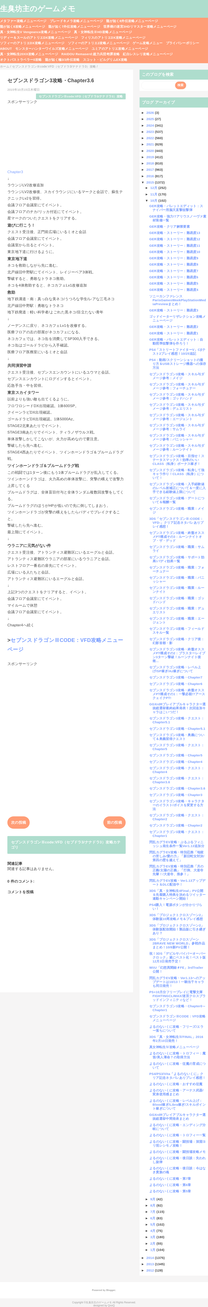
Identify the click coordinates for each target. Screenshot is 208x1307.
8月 (153, 1205)
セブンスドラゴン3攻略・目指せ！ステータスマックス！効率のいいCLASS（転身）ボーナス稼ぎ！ (176, 460)
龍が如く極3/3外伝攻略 (62, 59)
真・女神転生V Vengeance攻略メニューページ (35, 32)
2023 (150, 132)
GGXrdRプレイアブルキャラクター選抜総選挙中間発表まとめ (177, 1116)
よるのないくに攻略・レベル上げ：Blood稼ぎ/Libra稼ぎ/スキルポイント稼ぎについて (177, 1104)
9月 (153, 1199)
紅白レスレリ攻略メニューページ (148, 54)
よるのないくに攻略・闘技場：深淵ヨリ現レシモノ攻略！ (177, 1143)
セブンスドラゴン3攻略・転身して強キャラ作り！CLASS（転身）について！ (176, 474)
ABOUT (6, 48)
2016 (150, 176)
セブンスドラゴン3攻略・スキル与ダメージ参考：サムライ (176, 427)
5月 (153, 1224)
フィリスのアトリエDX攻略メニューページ (113, 37)
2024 (150, 125)
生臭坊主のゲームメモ (37, 9)
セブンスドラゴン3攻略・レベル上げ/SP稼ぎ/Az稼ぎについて (175, 669)
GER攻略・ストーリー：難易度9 (173, 258)
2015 (150, 182)
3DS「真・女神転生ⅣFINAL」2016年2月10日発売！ (176, 1039)
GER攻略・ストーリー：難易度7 (173, 271)
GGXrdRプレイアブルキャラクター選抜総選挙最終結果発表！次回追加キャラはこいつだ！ (177, 708)
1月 (153, 1250)
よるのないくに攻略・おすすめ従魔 (175, 1084)
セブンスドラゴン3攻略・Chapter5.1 (177, 728)
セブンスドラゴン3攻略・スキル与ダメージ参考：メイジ (176, 376)
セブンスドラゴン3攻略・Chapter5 (175, 755)
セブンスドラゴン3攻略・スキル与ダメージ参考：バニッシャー (176, 437)
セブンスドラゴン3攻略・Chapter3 (175, 795)
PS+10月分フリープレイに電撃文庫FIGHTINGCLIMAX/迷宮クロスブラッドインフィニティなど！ (177, 996)
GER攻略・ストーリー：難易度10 (174, 252)
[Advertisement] (66, 135)
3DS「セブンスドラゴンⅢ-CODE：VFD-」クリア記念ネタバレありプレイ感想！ (176, 522)
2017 (150, 169)
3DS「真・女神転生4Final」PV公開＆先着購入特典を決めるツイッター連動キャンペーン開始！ (177, 894)
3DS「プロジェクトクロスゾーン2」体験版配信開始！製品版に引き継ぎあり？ (177, 929)
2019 (150, 157)
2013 (150, 1264)
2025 (150, 119)
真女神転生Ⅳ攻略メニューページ (174, 1047)
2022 (150, 138)
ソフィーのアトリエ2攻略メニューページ (99, 43)
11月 (154, 194)
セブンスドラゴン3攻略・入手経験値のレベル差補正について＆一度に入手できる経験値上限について (177, 488)
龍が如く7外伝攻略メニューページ (74, 26)
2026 (150, 112)
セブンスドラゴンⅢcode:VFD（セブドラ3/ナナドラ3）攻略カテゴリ (66, 844)
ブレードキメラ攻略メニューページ (76, 21)
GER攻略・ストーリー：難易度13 (174, 233)
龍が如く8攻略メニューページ (22, 26)
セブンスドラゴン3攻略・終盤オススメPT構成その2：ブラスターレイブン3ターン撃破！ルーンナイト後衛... (177, 655)
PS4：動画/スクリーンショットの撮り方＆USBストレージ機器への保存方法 (177, 363)
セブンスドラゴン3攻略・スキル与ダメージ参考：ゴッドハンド (176, 396)
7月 (153, 1212)
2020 (150, 151)
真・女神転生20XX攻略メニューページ (29, 54)
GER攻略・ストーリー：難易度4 (173, 290)
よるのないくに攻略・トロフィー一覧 (177, 1135)
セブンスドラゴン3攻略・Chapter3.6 (177, 788)
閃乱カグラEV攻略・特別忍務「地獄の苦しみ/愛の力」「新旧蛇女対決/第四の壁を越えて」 (176, 856)
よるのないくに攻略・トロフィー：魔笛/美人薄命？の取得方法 (177, 1055)
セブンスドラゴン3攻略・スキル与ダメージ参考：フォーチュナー (176, 386)
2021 (150, 144)
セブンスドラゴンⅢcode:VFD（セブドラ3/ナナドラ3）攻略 (81, 96)
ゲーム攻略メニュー (147, 43)
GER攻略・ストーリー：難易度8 (173, 264)
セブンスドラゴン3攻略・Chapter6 (175, 684)
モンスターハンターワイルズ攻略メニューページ (51, 48)
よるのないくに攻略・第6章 (170, 1185)
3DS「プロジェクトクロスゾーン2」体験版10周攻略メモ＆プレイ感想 (176, 917)
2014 (150, 1258)
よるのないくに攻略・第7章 (170, 1178)
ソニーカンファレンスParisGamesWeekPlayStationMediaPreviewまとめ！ (177, 300)
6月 (153, 1218)
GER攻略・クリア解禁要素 (169, 226)
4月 (153, 1231)
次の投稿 (18, 822)
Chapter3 (15, 172)
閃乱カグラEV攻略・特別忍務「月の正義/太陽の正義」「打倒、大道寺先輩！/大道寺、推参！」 (176, 870)
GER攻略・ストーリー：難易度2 (173, 327)
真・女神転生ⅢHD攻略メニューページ (103, 32)
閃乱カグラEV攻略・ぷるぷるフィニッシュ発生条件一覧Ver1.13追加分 (176, 844)
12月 (154, 188)
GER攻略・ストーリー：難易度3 (173, 310)
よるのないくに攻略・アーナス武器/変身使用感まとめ (176, 1092)
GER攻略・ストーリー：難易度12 (174, 239)
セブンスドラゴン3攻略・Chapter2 (175, 825)
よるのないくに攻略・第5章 (170, 1191)
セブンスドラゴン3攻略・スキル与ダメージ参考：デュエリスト (176, 406)
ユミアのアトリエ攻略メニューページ (120, 48)
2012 (150, 1270)
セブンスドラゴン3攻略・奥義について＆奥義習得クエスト (176, 737)
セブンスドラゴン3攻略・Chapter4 (175, 762)
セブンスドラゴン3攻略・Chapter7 (175, 677)
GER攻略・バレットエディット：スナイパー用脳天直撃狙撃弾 (176, 208)
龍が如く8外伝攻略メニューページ (132, 21)
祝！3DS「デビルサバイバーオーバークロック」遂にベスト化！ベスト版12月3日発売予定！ (177, 957)
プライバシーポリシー (182, 43)
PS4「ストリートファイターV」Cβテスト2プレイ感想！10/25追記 (177, 351)
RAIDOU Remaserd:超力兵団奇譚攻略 (90, 54)
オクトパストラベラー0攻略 (21, 59)
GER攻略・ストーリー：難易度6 (173, 277)
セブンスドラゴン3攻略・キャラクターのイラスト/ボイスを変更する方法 (176, 805)
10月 (154, 200)
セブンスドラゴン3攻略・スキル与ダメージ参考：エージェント (176, 417)
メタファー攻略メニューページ (23, 21)
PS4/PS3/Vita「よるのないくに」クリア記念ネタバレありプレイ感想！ (177, 1076)
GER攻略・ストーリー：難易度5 (173, 283)
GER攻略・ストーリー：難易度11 (174, 245)
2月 (153, 1243)
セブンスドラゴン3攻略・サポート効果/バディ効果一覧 (176, 559)
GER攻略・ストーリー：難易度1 (173, 333)
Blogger (110, 1290)
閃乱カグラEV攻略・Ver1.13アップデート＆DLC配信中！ (177, 882)
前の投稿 (114, 822)
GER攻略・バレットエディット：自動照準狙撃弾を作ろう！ (176, 341)
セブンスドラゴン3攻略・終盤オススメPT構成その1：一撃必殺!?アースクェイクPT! (177, 694)
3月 (153, 1237)
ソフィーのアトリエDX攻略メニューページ (32, 43)
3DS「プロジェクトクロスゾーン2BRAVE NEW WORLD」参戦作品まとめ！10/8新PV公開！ (177, 943)
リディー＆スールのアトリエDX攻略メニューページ (39, 37)
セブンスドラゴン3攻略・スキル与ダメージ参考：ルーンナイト (176, 447)
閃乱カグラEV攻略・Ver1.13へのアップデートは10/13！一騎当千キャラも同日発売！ (177, 982)
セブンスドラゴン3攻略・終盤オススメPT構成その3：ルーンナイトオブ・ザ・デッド (176, 536)
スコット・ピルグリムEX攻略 (105, 59)
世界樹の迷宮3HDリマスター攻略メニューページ (140, 26)
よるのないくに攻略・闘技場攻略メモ (177, 1152)
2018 (150, 163)
